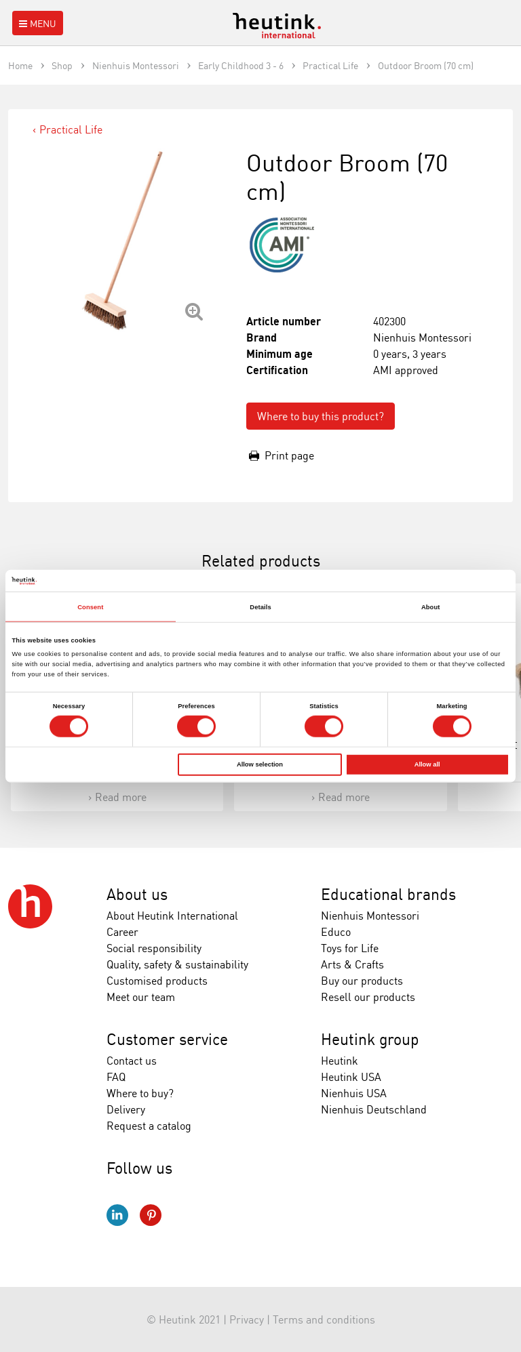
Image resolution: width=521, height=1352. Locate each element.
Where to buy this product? (320, 416)
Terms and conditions (324, 1319)
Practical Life (70, 129)
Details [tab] (260, 606)
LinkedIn (117, 1215)
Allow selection (260, 764)
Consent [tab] (90, 606)
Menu (36, 23)
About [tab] (430, 606)
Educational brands (388, 894)
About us (137, 894)
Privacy (246, 1319)
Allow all (427, 764)
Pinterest (150, 1215)
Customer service (167, 1039)
